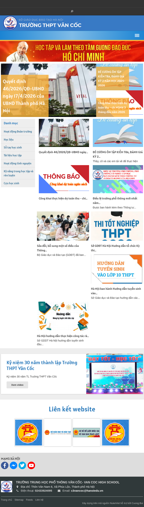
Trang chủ (6, 499)
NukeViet (115, 503)
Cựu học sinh (11, 183)
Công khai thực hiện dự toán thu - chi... (63, 198)
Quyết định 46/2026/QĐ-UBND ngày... (63, 152)
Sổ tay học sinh (13, 147)
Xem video (17, 384)
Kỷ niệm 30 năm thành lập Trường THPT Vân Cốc (42, 365)
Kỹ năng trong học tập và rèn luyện (18, 173)
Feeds (29, 499)
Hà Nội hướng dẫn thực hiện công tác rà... (63, 336)
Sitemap (18, 499)
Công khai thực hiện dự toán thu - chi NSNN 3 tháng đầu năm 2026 (112, 107)
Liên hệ (39, 499)
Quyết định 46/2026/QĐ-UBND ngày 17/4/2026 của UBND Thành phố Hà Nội (24, 96)
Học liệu (9, 139)
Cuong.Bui (137, 503)
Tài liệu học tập (13, 155)
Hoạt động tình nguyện (17, 163)
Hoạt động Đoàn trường (18, 131)
